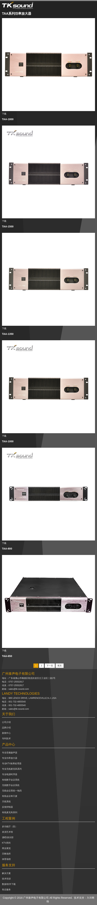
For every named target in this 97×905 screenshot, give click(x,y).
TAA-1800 (8, 119)
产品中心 (8, 744)
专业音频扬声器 (9, 752)
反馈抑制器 (7, 807)
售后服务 (6, 889)
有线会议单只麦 (9, 796)
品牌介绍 (6, 727)
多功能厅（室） (9, 826)
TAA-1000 (8, 441)
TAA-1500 (8, 226)
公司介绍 (6, 722)
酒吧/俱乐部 (7, 837)
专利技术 (6, 738)
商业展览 (6, 848)
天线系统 (6, 801)
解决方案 (6, 873)
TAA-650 (7, 656)
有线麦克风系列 (9, 812)
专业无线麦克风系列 (12, 769)
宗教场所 (6, 853)
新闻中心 (6, 733)
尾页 (59, 665)
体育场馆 (6, 859)
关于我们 (8, 714)
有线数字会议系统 (10, 780)
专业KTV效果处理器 (11, 763)
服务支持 (8, 865)
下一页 (50, 665)
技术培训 (6, 878)
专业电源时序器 (9, 774)
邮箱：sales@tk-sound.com (15, 689)
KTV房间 (6, 843)
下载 (4, 114)
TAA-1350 (8, 333)
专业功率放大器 (9, 758)
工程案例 (8, 818)
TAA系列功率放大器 (16, 13)
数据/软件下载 (9, 884)
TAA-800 (7, 548)
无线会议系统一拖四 (12, 790)
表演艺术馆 (7, 832)
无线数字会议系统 (10, 785)
